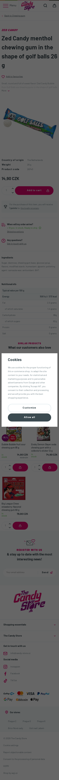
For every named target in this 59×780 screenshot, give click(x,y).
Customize (29, 408)
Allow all (29, 417)
